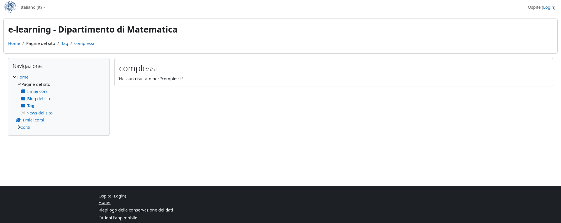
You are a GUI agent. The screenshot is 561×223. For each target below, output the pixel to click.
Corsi (25, 127)
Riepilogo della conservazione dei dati (136, 210)
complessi (84, 43)
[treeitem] (59, 102)
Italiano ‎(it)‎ (31, 7)
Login (548, 7)
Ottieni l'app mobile (118, 217)
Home (14, 43)
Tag (64, 43)
